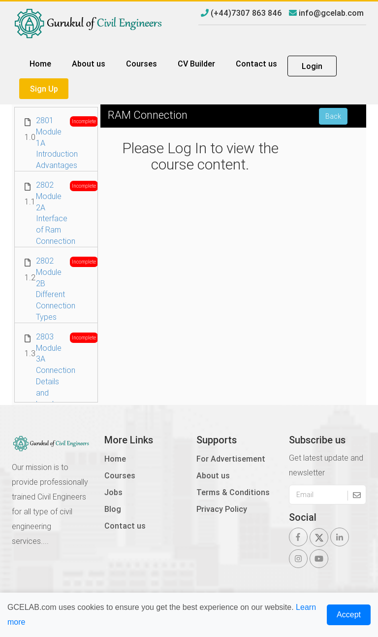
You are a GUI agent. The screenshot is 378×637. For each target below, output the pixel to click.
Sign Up (44, 89)
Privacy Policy (221, 509)
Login (312, 66)
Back (333, 116)
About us (88, 63)
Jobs (113, 492)
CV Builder (196, 63)
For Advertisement (230, 459)
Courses (141, 63)
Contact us (256, 63)
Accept (349, 614)
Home (40, 63)
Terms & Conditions (233, 492)
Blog (112, 509)
